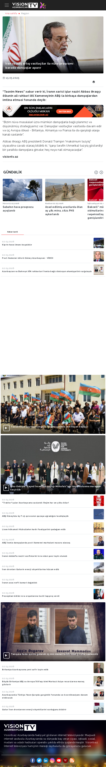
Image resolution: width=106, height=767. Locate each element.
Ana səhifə (11, 13)
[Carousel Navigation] (98, 172)
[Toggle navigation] (7, 5)
